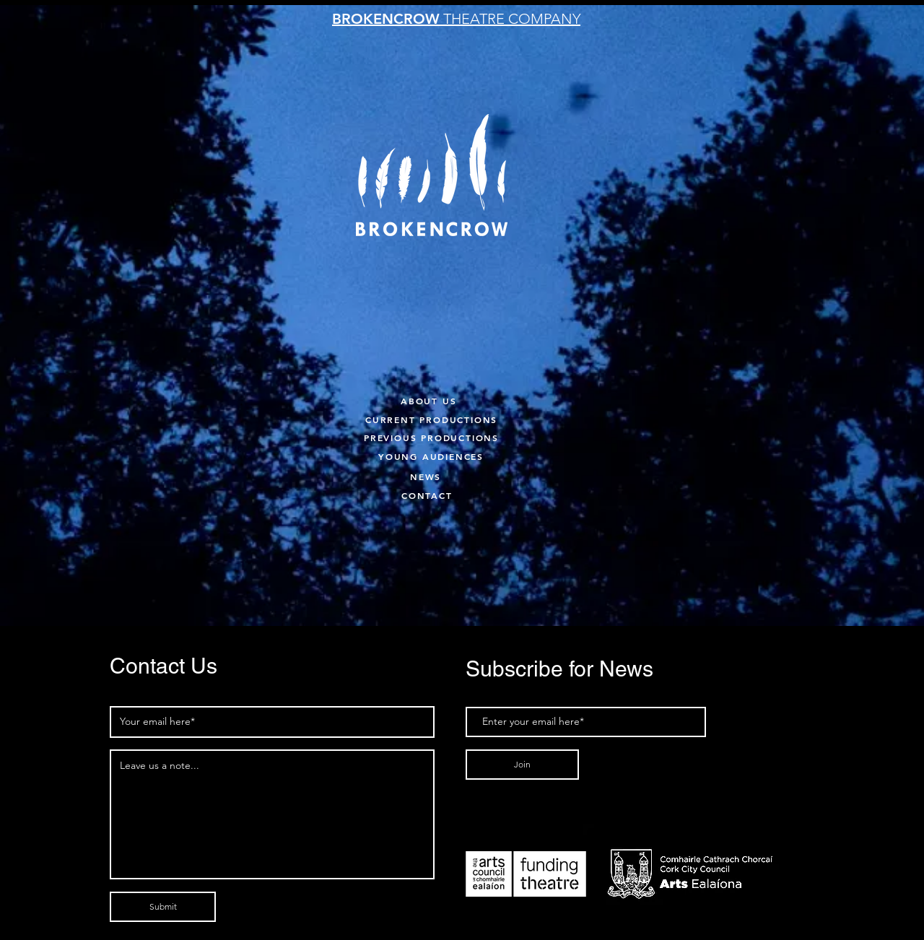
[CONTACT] (432, 494)
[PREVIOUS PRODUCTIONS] (449, 437)
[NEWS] (440, 476)
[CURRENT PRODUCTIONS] (468, 419)
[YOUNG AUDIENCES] (463, 456)
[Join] (522, 764)
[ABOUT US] (444, 400)
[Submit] (163, 907)
